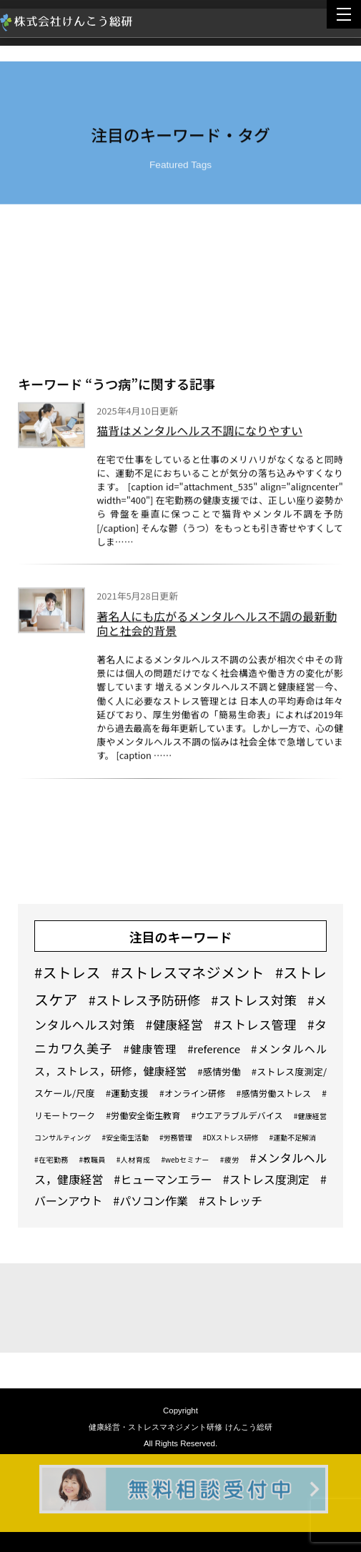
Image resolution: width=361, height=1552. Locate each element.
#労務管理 (175, 1137)
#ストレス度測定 (266, 1179)
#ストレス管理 (255, 1024)
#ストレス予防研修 (145, 999)
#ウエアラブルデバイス (236, 1115)
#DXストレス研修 (231, 1137)
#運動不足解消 (292, 1137)
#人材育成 (134, 1159)
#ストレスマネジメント (188, 972)
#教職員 (92, 1159)
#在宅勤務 (51, 1159)
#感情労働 (218, 1071)
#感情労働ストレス (274, 1093)
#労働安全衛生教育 (143, 1115)
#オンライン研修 (192, 1093)
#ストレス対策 (254, 999)
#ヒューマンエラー (163, 1179)
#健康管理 (150, 1048)
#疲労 (229, 1159)
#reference (213, 1048)
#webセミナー (185, 1159)
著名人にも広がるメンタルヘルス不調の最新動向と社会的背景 (217, 626)
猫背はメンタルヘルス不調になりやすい (199, 432)
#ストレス (67, 972)
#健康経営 (174, 1024)
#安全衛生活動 (125, 1137)
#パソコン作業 (150, 1200)
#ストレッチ (230, 1200)
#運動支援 (127, 1093)
